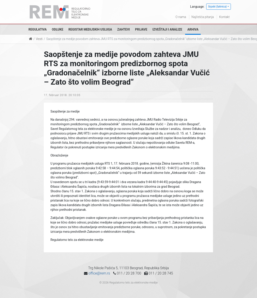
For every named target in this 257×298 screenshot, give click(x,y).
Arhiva (192, 29)
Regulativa (38, 29)
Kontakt (224, 17)
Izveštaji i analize (167, 29)
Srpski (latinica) (217, 6)
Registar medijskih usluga (90, 29)
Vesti (39, 39)
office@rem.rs (99, 273)
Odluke (57, 29)
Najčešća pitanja (202, 17)
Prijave (141, 29)
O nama (180, 17)
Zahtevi (123, 29)
